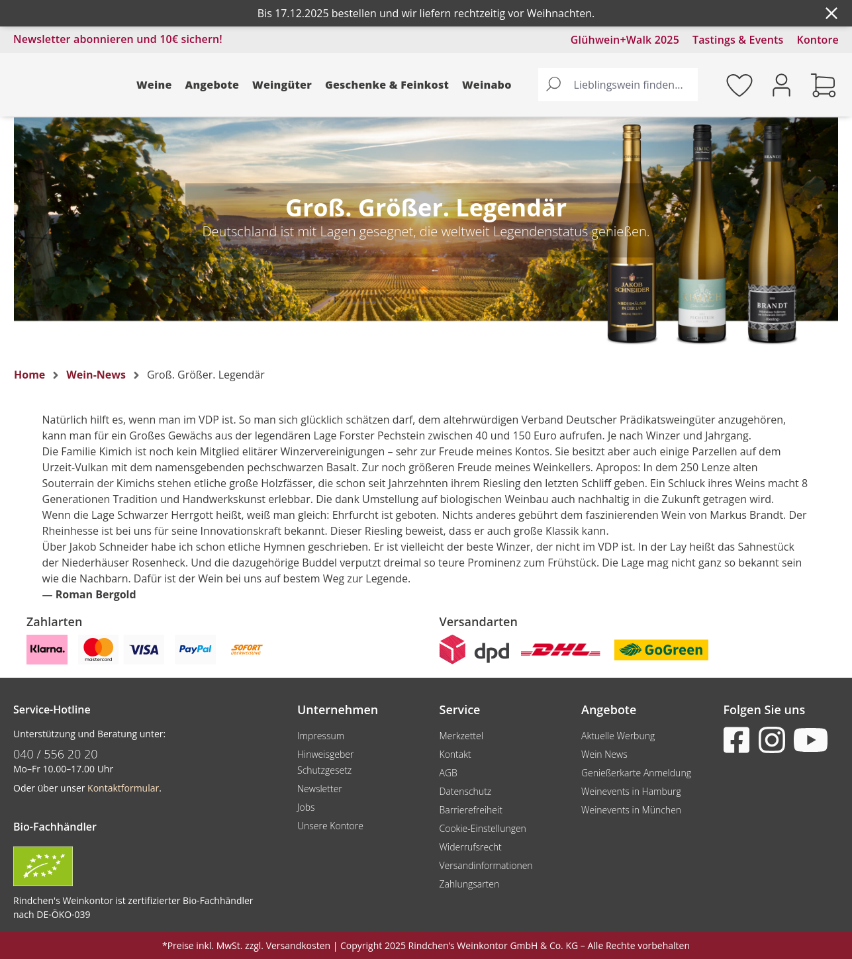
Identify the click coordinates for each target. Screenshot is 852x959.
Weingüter (282, 84)
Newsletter (319, 788)
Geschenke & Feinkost (387, 84)
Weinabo (487, 84)
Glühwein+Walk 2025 (625, 39)
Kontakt (455, 754)
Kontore (818, 39)
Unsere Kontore (330, 825)
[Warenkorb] (823, 84)
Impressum (320, 735)
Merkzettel (461, 735)
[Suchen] (553, 84)
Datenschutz (466, 791)
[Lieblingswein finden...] (633, 84)
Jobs (306, 807)
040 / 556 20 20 (55, 754)
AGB (448, 772)
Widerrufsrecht (471, 847)
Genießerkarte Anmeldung (636, 772)
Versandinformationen (486, 865)
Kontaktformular (123, 788)
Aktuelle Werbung (618, 735)
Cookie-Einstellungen (483, 828)
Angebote (212, 84)
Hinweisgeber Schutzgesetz (325, 762)
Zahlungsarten (470, 884)
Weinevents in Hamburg (631, 791)
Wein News (604, 754)
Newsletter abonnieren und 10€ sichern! (117, 39)
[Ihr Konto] (781, 83)
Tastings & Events (738, 39)
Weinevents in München (631, 809)
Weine (154, 84)
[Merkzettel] (739, 84)
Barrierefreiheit (471, 809)
